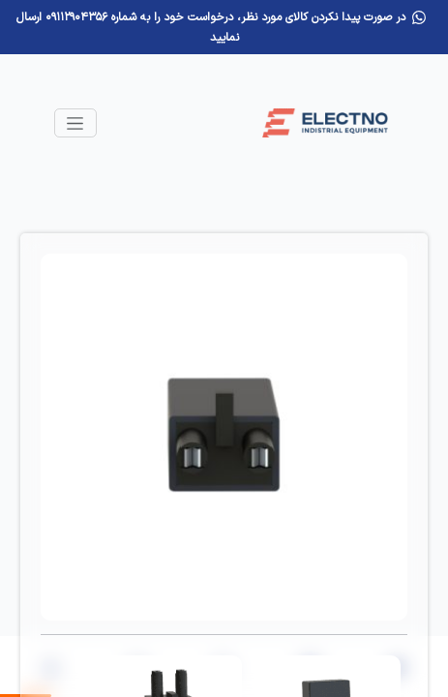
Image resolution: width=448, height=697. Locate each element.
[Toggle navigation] (75, 122)
